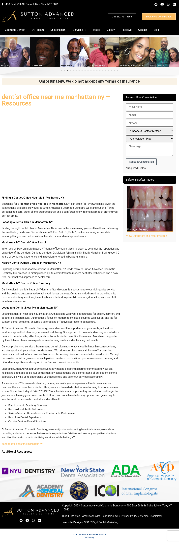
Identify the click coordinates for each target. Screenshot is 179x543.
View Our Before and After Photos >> (147, 235)
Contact (142, 29)
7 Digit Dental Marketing (104, 522)
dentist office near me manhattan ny (22, 443)
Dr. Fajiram (38, 29)
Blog (156, 29)
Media (96, 29)
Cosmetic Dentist (15, 29)
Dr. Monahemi (58, 29)
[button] (61, 70)
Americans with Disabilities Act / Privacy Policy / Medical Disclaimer (122, 516)
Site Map (75, 516)
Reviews (126, 29)
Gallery (111, 29)
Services (79, 30)
